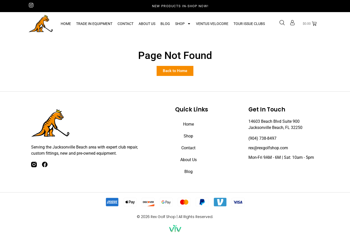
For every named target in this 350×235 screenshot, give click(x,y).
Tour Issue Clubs (249, 24)
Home (66, 24)
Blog (165, 24)
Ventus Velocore (212, 24)
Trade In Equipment (94, 24)
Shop (183, 23)
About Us (147, 24)
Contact (125, 24)
